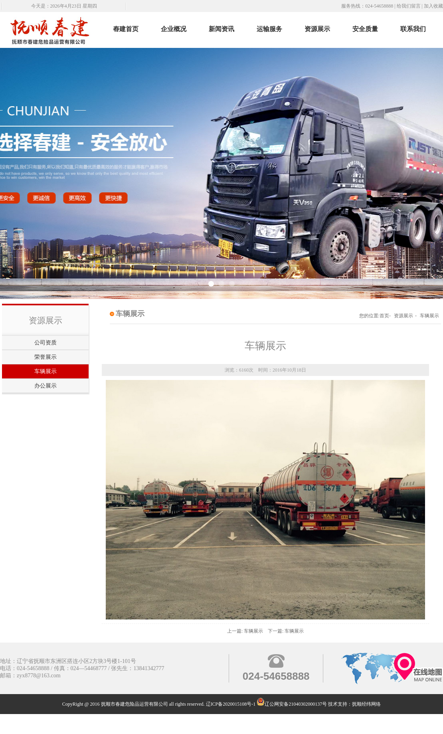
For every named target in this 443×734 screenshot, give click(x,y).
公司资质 (45, 343)
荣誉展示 (45, 357)
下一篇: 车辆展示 (286, 631)
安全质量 (365, 29)
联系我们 (413, 29)
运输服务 (269, 29)
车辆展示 (45, 371)
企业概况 (173, 29)
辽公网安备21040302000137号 (292, 704)
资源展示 (317, 29)
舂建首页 (125, 29)
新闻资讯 (221, 29)
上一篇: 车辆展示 (245, 631)
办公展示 (45, 386)
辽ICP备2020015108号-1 (231, 704)
